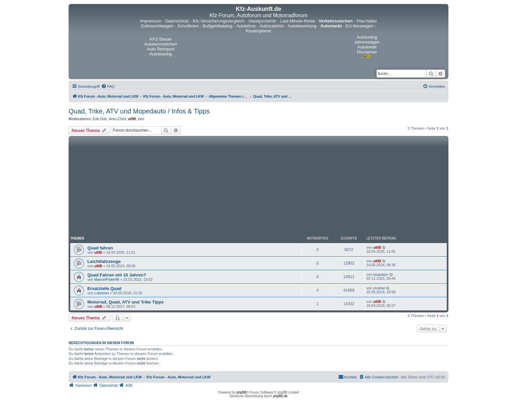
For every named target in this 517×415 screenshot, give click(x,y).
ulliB (132, 119)
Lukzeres (101, 293)
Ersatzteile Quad (104, 288)
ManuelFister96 (106, 279)
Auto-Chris (117, 119)
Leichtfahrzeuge (104, 261)
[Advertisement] (258, 187)
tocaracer (380, 274)
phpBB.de (280, 396)
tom (141, 119)
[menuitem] (107, 86)
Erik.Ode (100, 119)
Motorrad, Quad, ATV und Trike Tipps (125, 302)
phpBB (241, 392)
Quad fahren (100, 247)
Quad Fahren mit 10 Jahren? (116, 274)
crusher (379, 288)
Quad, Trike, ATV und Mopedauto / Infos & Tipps (139, 111)
